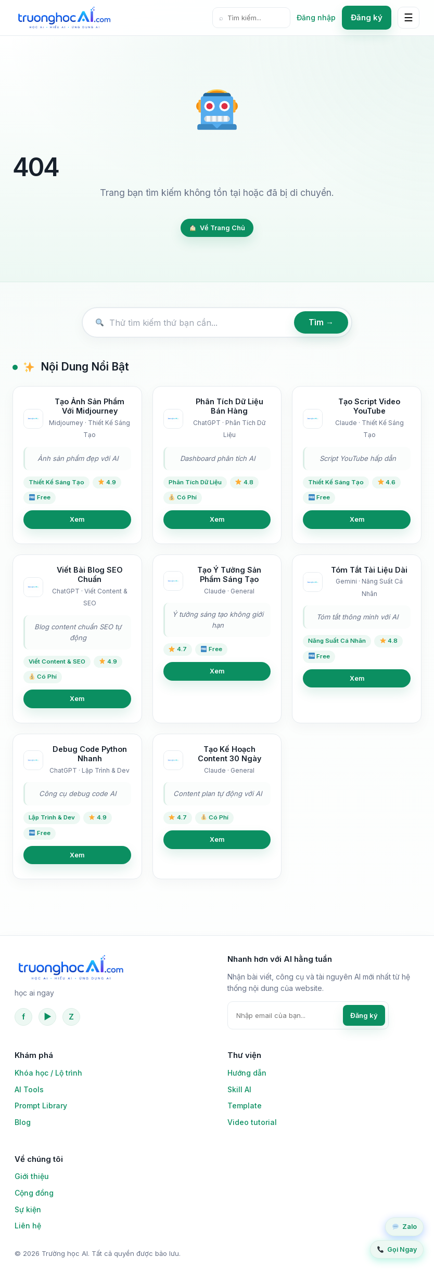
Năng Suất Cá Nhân (337, 640)
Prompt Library (41, 1105)
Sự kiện (28, 1209)
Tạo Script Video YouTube (369, 406)
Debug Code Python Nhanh (90, 754)
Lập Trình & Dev (52, 817)
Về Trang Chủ (217, 228)
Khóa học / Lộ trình (48, 1072)
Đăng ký (366, 17)
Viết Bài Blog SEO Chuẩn (90, 574)
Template (244, 1105)
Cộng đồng (34, 1192)
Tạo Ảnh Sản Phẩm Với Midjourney (89, 406)
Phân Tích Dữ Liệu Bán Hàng (229, 406)
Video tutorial (252, 1122)
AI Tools (29, 1089)
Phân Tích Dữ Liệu (195, 482)
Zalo (404, 1226)
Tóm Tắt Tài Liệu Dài (369, 569)
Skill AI (239, 1089)
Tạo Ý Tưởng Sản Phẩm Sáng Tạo (229, 574)
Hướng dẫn (246, 1072)
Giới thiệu (32, 1176)
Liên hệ (28, 1225)
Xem (77, 519)
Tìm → (321, 322)
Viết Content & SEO (57, 661)
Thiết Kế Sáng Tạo (56, 482)
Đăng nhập (316, 17)
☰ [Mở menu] (408, 17)
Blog (23, 1122)
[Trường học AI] (64, 18)
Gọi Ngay (397, 1249)
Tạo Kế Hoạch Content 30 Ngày (229, 754)
